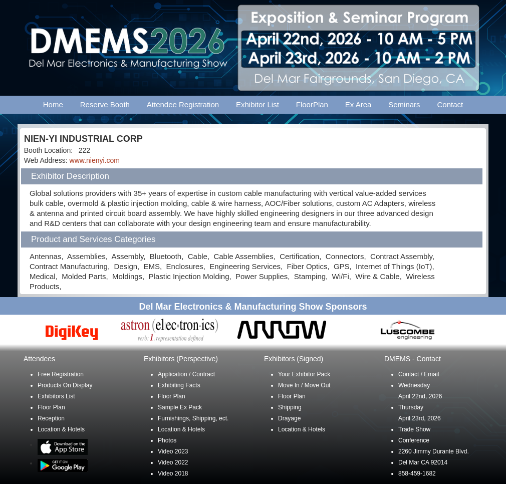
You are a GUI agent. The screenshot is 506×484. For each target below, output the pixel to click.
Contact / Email (418, 374)
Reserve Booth (105, 104)
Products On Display (65, 385)
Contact (450, 104)
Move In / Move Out (304, 385)
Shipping (290, 407)
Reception (51, 418)
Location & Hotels (61, 429)
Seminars (404, 104)
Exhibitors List (56, 396)
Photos (167, 440)
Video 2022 (173, 462)
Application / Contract (186, 374)
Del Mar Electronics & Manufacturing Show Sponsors (253, 307)
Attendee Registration (183, 104)
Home (53, 104)
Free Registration (61, 374)
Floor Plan (51, 407)
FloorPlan (312, 104)
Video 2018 (173, 473)
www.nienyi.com (95, 160)
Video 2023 (173, 451)
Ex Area (358, 104)
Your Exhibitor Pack (304, 374)
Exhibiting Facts (179, 385)
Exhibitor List (257, 104)
